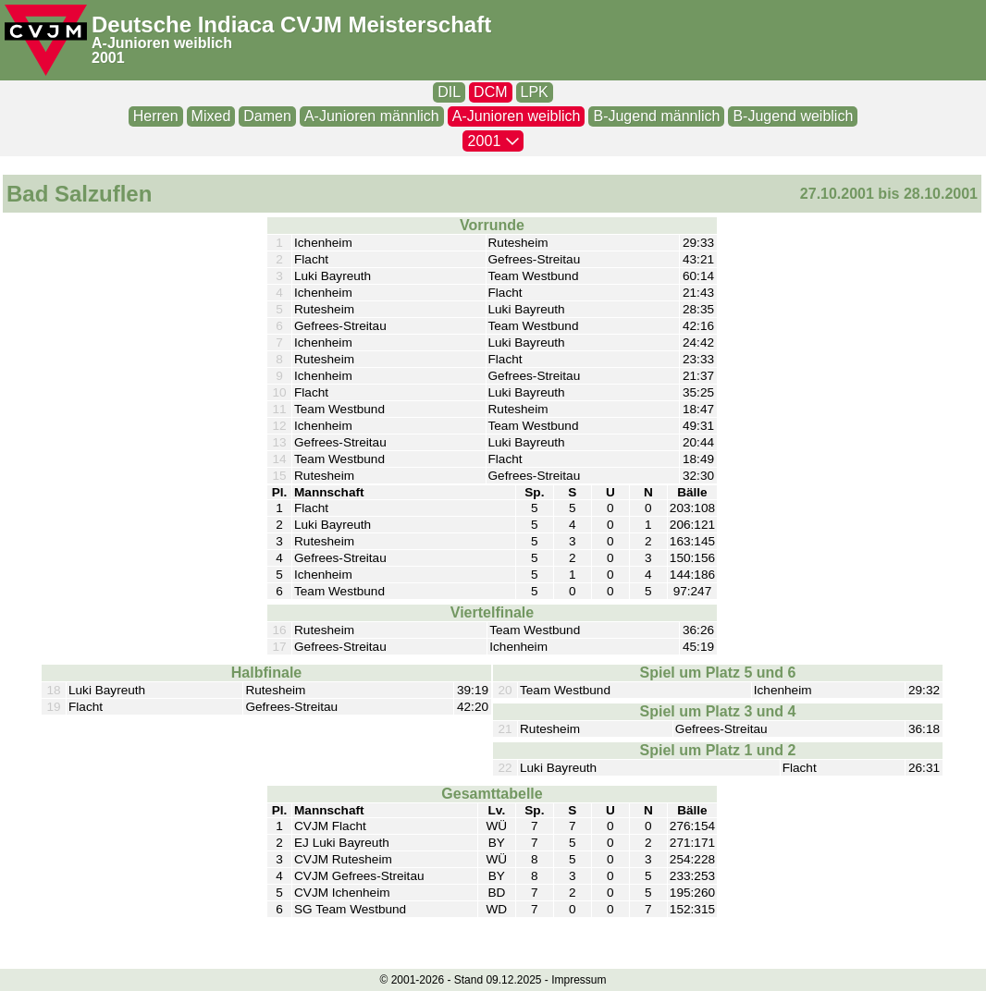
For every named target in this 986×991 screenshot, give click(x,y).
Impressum (578, 979)
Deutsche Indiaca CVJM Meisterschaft (291, 24)
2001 (108, 58)
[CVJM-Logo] (46, 40)
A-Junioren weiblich (162, 43)
